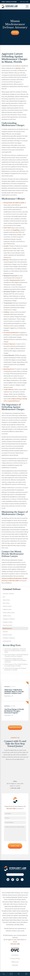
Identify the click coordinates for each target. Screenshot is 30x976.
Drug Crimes (6, 600)
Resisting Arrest (9, 369)
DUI (4, 597)
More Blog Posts (15, 727)
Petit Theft (7, 228)
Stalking (6, 312)
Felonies (5, 631)
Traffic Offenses (9, 389)
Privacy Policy (15, 958)
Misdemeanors (7, 628)
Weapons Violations (9, 619)
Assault (6, 246)
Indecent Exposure (9, 344)
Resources (15, 962)
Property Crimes (7, 622)
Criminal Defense (12, 589)
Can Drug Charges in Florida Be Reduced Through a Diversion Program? (16, 655)
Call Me (15, 32)
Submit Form (15, 846)
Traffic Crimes (7, 616)
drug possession (15, 280)
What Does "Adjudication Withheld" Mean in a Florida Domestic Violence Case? (15, 650)
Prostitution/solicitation (11, 332)
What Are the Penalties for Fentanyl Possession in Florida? (15, 669)
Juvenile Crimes (7, 634)
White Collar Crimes (9, 612)
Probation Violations (9, 638)
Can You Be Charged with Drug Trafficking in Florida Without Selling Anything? (15, 660)
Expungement (7, 641)
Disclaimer (15, 955)
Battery (6, 259)
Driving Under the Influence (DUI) (14, 202)
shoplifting (15, 230)
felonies (18, 68)
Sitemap (15, 965)
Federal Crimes (7, 609)
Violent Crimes (7, 606)
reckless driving (16, 398)
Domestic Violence (8, 593)
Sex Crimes (6, 603)
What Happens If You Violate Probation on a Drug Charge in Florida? (16, 665)
